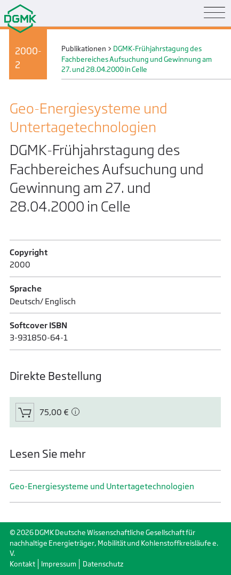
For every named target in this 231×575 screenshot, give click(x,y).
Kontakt (22, 564)
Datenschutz (103, 564)
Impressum (58, 564)
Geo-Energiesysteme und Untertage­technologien (102, 486)
